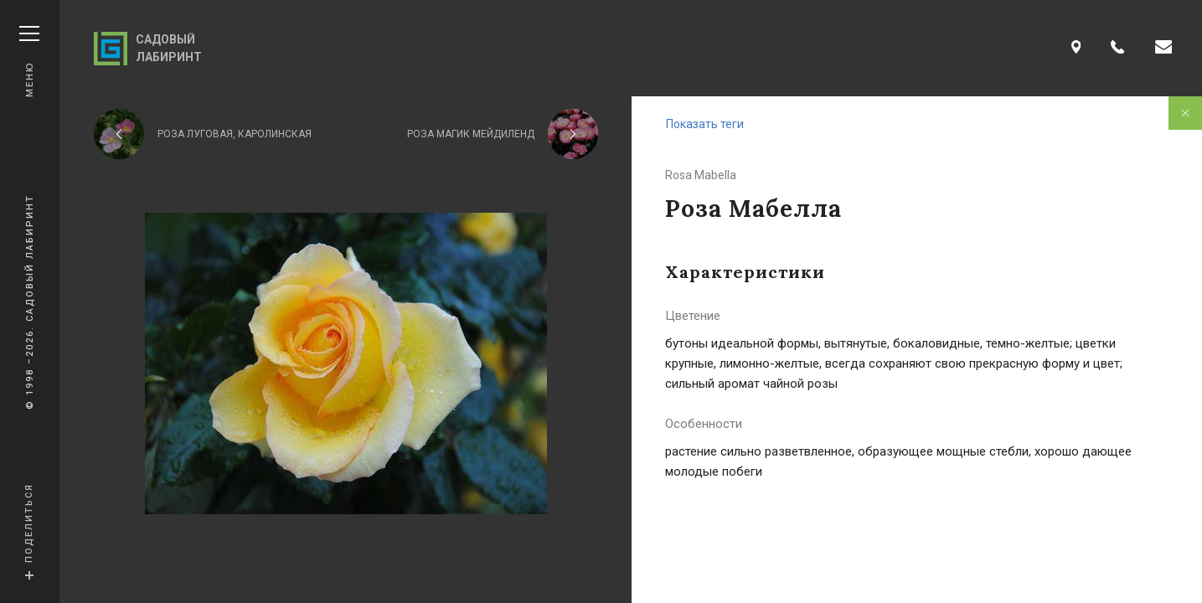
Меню (29, 61)
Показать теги (705, 124)
